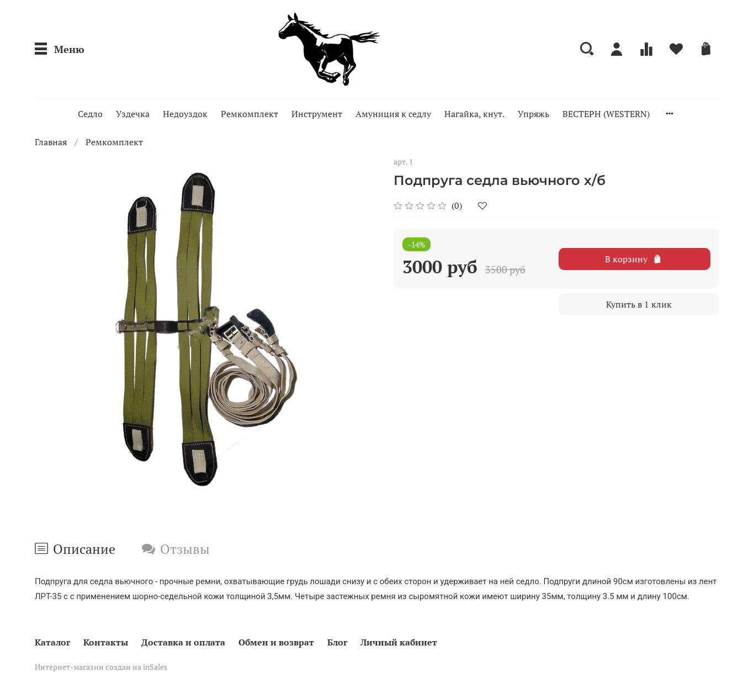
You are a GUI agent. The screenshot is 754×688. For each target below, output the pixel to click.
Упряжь (533, 114)
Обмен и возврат (276, 642)
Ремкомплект (249, 114)
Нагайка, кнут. (474, 114)
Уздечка (133, 114)
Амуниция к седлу (393, 114)
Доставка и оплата (183, 642)
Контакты (105, 642)
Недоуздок (185, 114)
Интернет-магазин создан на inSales (101, 666)
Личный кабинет (398, 642)
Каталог (52, 642)
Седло (90, 114)
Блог (337, 642)
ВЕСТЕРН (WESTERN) (606, 114)
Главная (51, 142)
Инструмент (316, 114)
